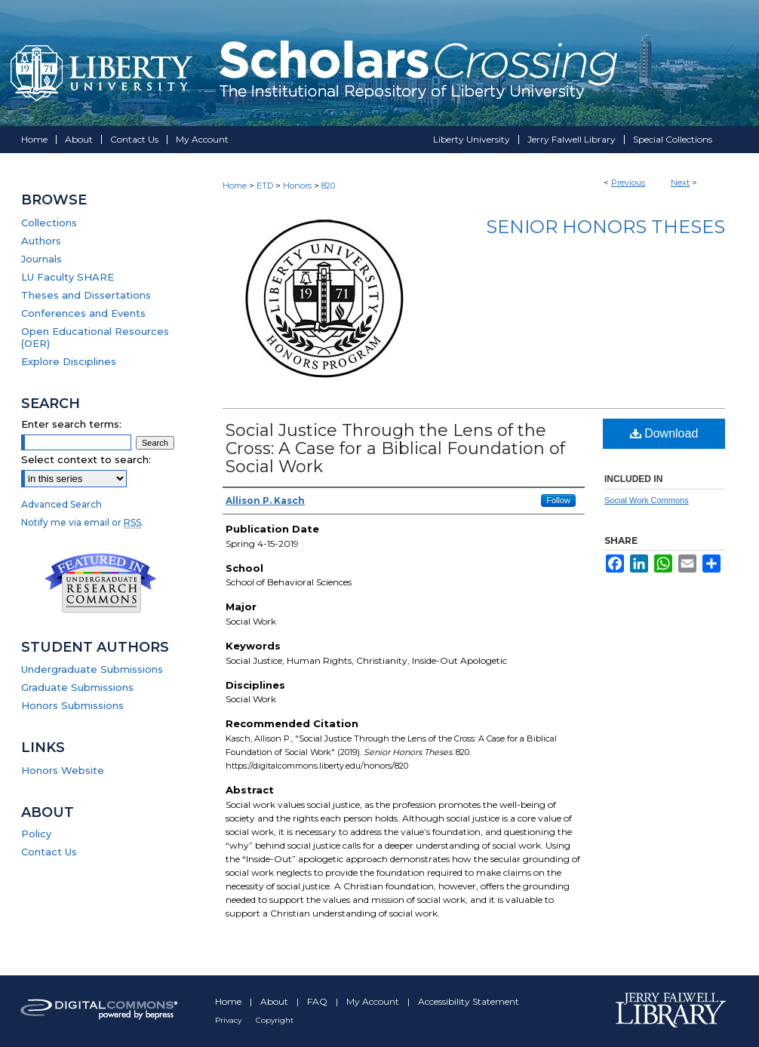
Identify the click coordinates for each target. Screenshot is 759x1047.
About (275, 1001)
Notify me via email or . (82, 522)
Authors (41, 241)
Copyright (274, 1020)
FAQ (318, 1001)
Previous (628, 182)
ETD (265, 185)
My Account (373, 1001)
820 (328, 185)
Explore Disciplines (68, 361)
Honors (297, 185)
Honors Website (62, 770)
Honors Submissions (72, 705)
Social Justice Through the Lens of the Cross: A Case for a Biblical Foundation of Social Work (395, 448)
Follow (558, 500)
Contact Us (49, 852)
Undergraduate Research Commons (100, 583)
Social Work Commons (646, 500)
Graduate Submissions (77, 687)
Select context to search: (86, 459)
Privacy (229, 1020)
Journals (41, 259)
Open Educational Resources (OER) (95, 337)
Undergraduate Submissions (92, 669)
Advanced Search (61, 504)
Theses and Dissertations (86, 295)
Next (680, 182)
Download (664, 433)
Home (235, 185)
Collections (49, 222)
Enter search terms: (71, 424)
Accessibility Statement (468, 1001)
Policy (36, 833)
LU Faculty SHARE (67, 277)
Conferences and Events (83, 313)
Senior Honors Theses (605, 227)
